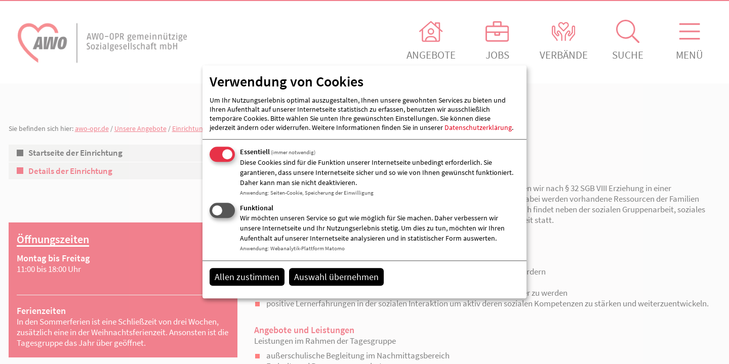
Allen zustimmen (247, 277)
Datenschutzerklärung (478, 127)
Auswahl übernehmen (336, 277)
